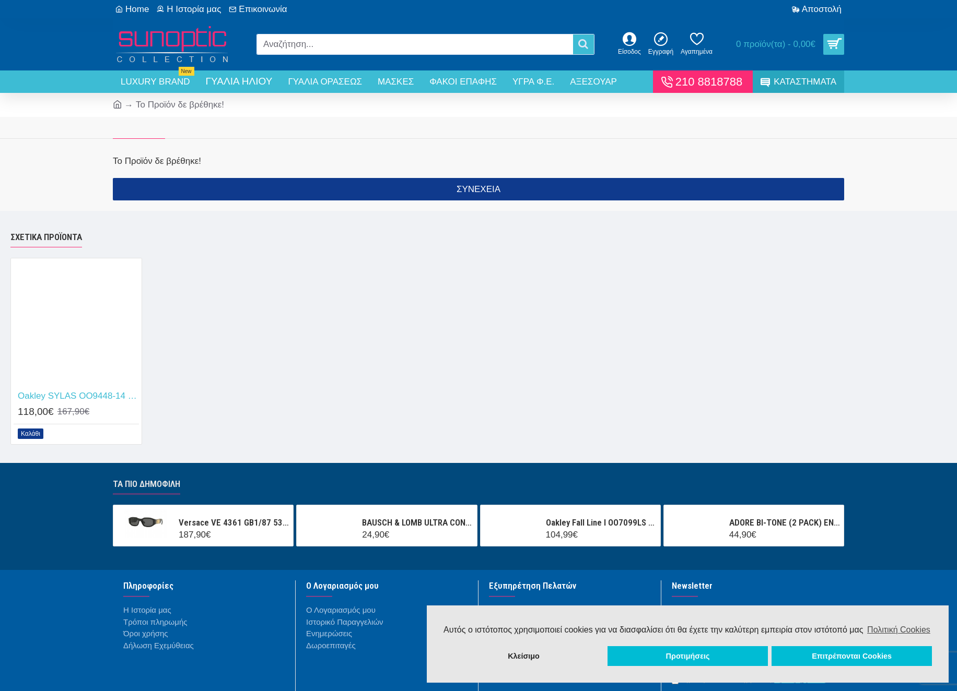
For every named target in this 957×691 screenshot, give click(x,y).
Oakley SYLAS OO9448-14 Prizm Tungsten (78, 396)
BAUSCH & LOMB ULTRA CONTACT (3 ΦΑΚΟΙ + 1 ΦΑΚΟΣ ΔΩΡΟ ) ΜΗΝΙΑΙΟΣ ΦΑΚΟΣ (417, 522)
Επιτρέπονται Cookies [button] (852, 656)
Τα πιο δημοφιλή (146, 484)
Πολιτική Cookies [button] (898, 629)
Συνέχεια (478, 189)
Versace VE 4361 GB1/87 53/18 (234, 522)
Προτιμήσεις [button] (688, 656)
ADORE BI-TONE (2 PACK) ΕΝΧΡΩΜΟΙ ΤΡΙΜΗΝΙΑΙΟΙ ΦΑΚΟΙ (784, 522)
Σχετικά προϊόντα (46, 237)
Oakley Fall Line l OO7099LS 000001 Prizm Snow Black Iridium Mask (601, 522)
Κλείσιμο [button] (524, 656)
